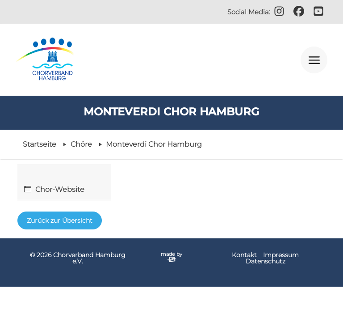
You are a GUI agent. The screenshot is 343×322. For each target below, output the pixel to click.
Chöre (81, 144)
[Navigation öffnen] (314, 60)
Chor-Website (59, 189)
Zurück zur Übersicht (59, 220)
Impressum (281, 255)
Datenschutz (265, 261)
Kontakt (244, 255)
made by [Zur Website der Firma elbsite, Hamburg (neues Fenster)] (171, 256)
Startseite (39, 144)
